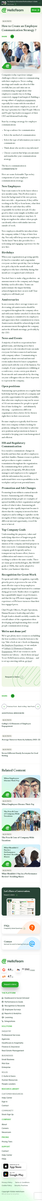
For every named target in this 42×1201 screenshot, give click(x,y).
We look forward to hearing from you (18, 944)
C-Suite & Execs (8, 1076)
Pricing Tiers (7, 1142)
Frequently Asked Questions (14, 928)
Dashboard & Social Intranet (15, 998)
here (36, 655)
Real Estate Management (13, 1051)
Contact (5, 1106)
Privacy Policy (7, 1182)
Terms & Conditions (22, 1182)
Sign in (4, 1102)
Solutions (7, 1026)
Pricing (5, 1137)
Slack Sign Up (8, 1114)
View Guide (11, 4)
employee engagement (26, 100)
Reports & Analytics (11, 1013)
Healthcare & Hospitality (12, 1043)
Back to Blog (22, 706)
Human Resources (9, 1080)
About (4, 1124)
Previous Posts (9, 706)
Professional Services (11, 1035)
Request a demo (11, 895)
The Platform (8, 993)
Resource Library (10, 1089)
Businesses (7, 1056)
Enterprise (6, 1067)
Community (7, 1111)
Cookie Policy (7, 1185)
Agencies (6, 1039)
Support (6, 1147)
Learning (7, 1017)
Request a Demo (14, 677)
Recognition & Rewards (13, 1006)
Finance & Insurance (11, 1047)
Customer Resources (12, 1094)
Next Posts (34, 706)
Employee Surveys (11, 1010)
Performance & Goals (12, 1002)
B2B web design (6, 1194)
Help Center (7, 1098)
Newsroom (6, 1132)
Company (6, 1119)
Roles (5, 1072)
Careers (5, 1128)
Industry (6, 1031)
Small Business (8, 1059)
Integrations (8, 1021)
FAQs (4, 1159)
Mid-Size (5, 1063)
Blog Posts (7, 21)
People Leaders (8, 1084)
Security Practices (21, 1185)
